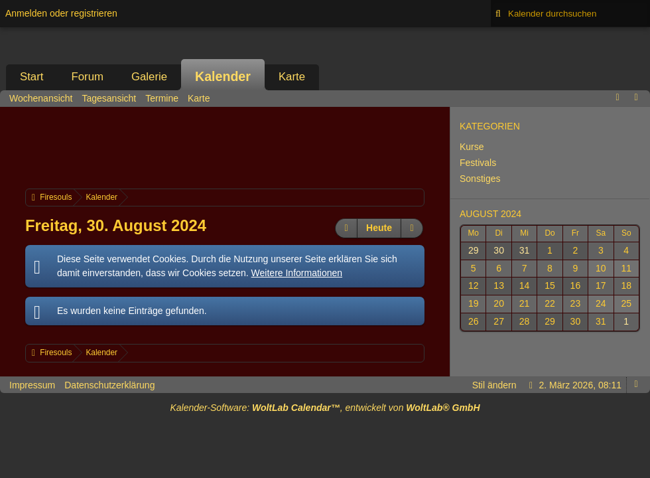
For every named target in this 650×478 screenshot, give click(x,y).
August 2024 (490, 213)
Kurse (472, 146)
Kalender (223, 76)
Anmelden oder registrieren (61, 13)
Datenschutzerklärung (109, 385)
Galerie (149, 76)
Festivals (478, 162)
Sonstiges (480, 178)
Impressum (32, 385)
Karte (292, 76)
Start (31, 76)
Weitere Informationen (296, 273)
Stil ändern (494, 385)
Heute (379, 227)
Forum (87, 76)
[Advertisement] (266, 146)
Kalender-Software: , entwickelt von (325, 407)
